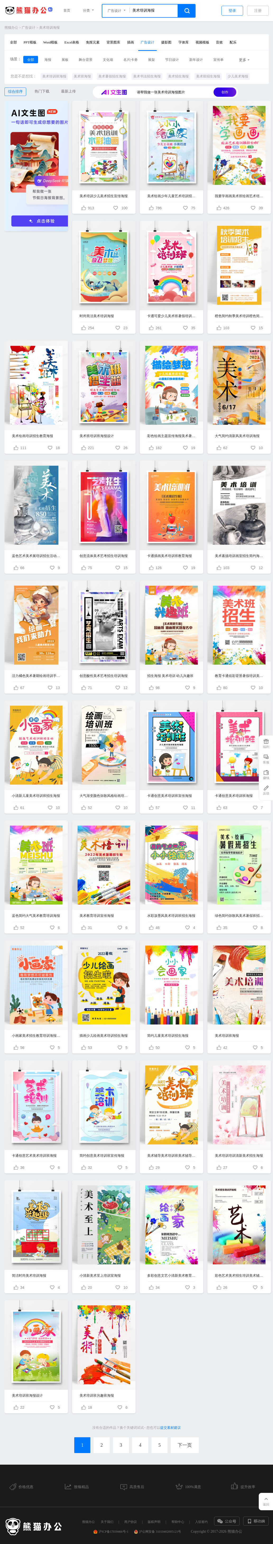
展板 (65, 60)
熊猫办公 (11, 28)
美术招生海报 (178, 76)
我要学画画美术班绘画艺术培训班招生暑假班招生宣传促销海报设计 (239, 196)
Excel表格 (71, 42)
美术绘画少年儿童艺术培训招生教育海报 (171, 196)
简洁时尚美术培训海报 (29, 1275)
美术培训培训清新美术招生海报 (239, 1156)
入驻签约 (201, 1522)
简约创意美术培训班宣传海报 (102, 1156)
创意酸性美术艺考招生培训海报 (104, 676)
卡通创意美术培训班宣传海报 (169, 796)
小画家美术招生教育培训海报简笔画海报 (36, 1036)
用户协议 (130, 1522)
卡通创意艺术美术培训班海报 (34, 1156)
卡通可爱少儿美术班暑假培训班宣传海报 (171, 316)
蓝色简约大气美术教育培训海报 (36, 916)
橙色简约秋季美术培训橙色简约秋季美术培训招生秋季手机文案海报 (239, 316)
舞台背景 (85, 60)
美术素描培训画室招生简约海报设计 (239, 556)
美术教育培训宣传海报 (97, 916)
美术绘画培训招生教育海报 (32, 436)
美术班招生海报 (208, 76)
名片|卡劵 (130, 60)
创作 (224, 92)
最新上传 (68, 91)
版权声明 (154, 1522)
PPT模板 (30, 42)
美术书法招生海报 (147, 76)
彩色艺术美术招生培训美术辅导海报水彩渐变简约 (239, 1275)
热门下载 (42, 91)
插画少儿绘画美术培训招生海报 (104, 1036)
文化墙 (108, 60)
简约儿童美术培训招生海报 (167, 1036)
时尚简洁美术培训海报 (97, 316)
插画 (130, 42)
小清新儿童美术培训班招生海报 (36, 796)
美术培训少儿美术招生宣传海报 (104, 196)
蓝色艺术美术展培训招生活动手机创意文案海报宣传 (36, 556)
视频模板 (202, 42)
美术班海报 (82, 76)
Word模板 (50, 42)
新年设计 (196, 60)
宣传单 (218, 60)
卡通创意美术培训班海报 (234, 796)
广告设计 (28, 28)
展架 (151, 60)
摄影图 (166, 42)
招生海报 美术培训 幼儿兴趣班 (170, 676)
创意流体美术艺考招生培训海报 (104, 556)
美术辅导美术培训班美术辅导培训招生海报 (171, 1156)
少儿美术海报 (238, 76)
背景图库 (113, 42)
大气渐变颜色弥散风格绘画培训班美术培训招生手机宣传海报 (104, 796)
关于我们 (107, 1522)
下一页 (185, 1445)
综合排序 (15, 92)
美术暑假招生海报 (112, 76)
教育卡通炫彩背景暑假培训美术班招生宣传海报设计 (239, 676)
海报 (47, 60)
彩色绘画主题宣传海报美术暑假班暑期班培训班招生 (171, 436)
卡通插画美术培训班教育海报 (169, 556)
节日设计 (172, 60)
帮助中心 (178, 1522)
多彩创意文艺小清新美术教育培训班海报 (171, 1275)
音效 (219, 42)
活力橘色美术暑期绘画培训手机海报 (36, 676)
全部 (13, 42)
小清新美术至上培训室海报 (100, 1275)
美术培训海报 (49, 28)
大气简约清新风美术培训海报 (237, 436)
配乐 (233, 42)
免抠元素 (93, 42)
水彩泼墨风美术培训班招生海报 (171, 916)
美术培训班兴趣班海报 (97, 1395)
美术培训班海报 (54, 76)
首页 (66, 10)
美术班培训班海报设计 (97, 436)
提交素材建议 (170, 1428)
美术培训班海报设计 (27, 1395)
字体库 (183, 42)
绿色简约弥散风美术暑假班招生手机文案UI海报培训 (239, 916)
